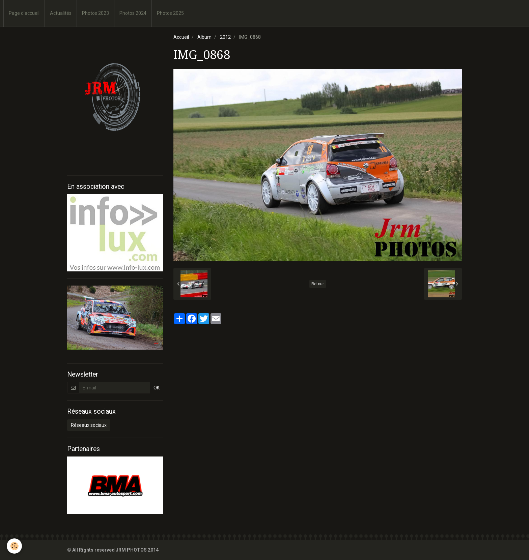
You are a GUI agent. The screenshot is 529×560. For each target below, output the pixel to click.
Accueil (181, 37)
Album (204, 37)
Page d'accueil (24, 13)
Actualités (61, 13)
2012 (225, 37)
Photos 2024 (132, 13)
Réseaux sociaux (89, 425)
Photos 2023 (95, 13)
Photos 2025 (170, 13)
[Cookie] (14, 546)
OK (157, 387)
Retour (317, 284)
